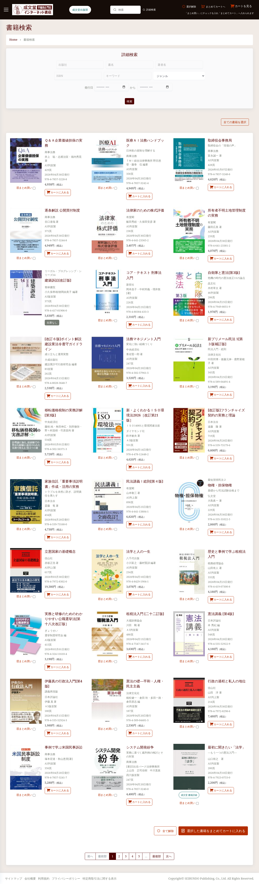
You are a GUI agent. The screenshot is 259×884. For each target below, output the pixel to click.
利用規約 (43, 878)
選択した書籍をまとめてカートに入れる (213, 831)
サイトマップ (13, 878)
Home (13, 39)
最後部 (156, 856)
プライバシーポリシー (66, 878)
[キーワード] (127, 76)
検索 (129, 101)
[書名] (129, 65)
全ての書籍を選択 (235, 122)
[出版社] (80, 65)
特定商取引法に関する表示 (100, 878)
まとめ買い (25, 188)
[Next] (168, 856)
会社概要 (30, 878)
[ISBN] (78, 76)
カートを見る (241, 6)
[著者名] (179, 65)
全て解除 (165, 831)
